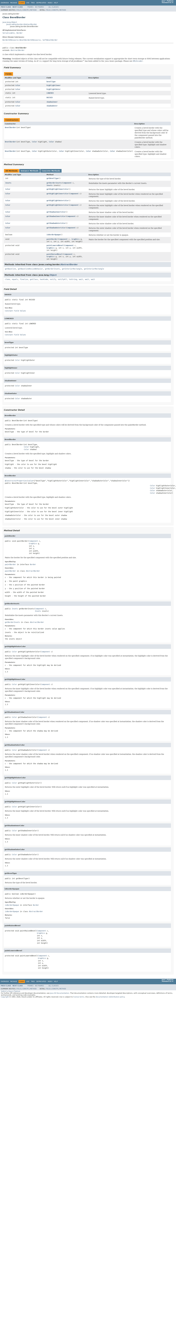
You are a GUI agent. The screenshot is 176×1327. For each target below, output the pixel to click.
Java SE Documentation (59, 993)
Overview (5, 3)
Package (13, 3)
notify (53, 279)
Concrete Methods (51, 171)
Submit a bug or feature (10, 991)
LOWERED (50, 93)
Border (20, 33)
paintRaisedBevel (55, 254)
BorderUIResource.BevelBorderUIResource (22, 40)
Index (50, 3)
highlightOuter (54, 89)
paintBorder (52, 239)
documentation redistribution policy (110, 997)
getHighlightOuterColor (58, 201)
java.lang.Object (10, 22)
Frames (30, 7)
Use (27, 3)
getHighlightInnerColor (58, 189)
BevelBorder (10, 127)
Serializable (9, 33)
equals (15, 279)
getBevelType (53, 178)
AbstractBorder (18, 50)
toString (73, 279)
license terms (78, 997)
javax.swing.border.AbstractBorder (21, 24)
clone (7, 279)
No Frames (39, 7)
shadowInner (52, 102)
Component (67, 183)
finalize (24, 279)
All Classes (54, 7)
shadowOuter (52, 106)
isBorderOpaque (54, 235)
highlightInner (54, 85)
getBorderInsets (54, 183)
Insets (8, 183)
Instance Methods (29, 171)
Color (17, 85)
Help (56, 3)
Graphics (76, 239)
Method (33, 10)
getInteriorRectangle (72, 269)
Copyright (5, 997)
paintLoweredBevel (55, 245)
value (30, 481)
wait (81, 279)
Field (19, 10)
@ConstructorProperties (16, 481)
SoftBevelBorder (50, 40)
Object (53, 275)
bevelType (51, 82)
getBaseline (10, 269)
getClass (34, 279)
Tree (33, 3)
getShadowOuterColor (56, 223)
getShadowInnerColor (56, 212)
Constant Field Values (15, 311)
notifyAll (62, 279)
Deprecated (41, 3)
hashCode (44, 279)
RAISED (50, 97)
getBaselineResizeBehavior (30, 269)
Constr (25, 10)
